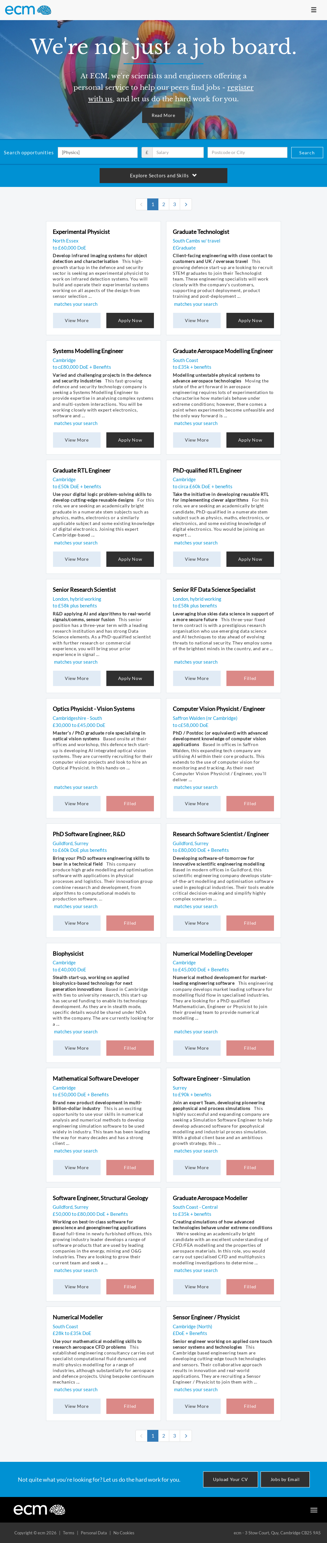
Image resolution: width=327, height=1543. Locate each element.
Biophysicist (68, 953)
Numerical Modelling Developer (213, 953)
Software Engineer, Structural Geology (100, 1197)
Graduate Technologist (201, 231)
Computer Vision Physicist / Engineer (219, 708)
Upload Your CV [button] (230, 1479)
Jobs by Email (285, 1479)
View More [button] (76, 320)
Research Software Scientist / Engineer (221, 833)
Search (307, 152)
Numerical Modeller (78, 1317)
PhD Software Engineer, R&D (89, 833)
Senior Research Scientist (84, 589)
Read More (163, 115)
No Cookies (123, 1532)
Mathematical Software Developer (96, 1078)
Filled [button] (250, 678)
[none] (141, 204)
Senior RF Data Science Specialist (214, 589)
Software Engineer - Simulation (211, 1078)
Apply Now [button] (130, 320)
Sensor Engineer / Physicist (206, 1317)
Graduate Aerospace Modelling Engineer (223, 350)
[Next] (186, 204)
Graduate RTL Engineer (81, 470)
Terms (68, 1532)
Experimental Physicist (81, 231)
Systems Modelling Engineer (88, 350)
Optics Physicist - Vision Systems (94, 708)
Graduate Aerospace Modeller (210, 1197)
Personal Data (94, 1532)
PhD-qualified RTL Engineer (207, 470)
